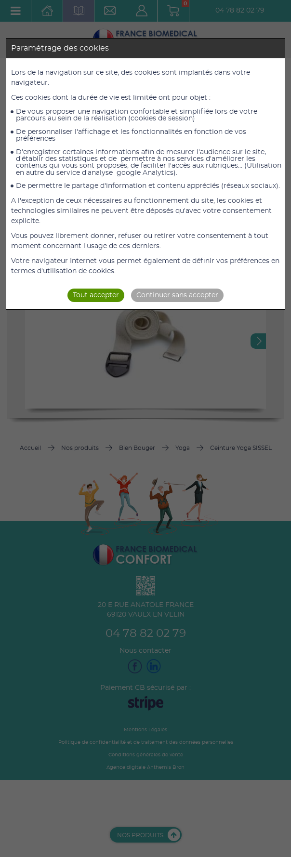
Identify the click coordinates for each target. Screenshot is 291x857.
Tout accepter (96, 295)
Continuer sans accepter (177, 295)
